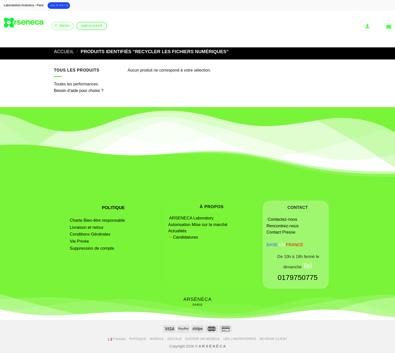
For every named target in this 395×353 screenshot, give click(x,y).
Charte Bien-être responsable (97, 220)
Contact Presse (281, 232)
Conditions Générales (90, 234)
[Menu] (62, 26)
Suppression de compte (92, 248)
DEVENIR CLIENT (273, 339)
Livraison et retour (87, 227)
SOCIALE (174, 339)
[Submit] (216, 41)
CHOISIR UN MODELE (202, 339)
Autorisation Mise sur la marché (197, 224)
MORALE (157, 339)
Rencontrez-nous (283, 225)
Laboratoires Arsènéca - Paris (24, 5)
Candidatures (185, 237)
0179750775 (298, 277)
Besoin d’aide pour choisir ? (79, 90)
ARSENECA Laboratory (192, 218)
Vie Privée (79, 241)
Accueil (64, 51)
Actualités (177, 231)
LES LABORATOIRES (239, 339)
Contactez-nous (282, 219)
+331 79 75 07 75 (59, 5)
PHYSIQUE (137, 339)
